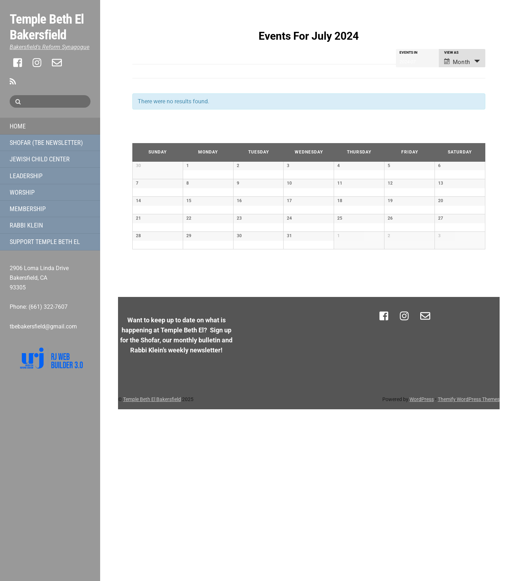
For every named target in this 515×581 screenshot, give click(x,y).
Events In (408, 52)
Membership (28, 209)
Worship (22, 192)
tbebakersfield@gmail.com (43, 326)
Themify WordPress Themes (469, 571)
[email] (56, 62)
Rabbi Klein (26, 225)
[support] (76, 62)
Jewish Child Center (40, 159)
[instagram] (37, 62)
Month (457, 61)
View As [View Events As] (451, 52)
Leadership (26, 176)
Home (18, 126)
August (473, 135)
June (140, 135)
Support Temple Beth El (45, 241)
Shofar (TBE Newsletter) (46, 142)
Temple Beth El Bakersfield (152, 571)
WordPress (421, 571)
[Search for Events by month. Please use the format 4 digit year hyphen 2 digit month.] (417, 61)
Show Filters (144, 53)
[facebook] (18, 62)
